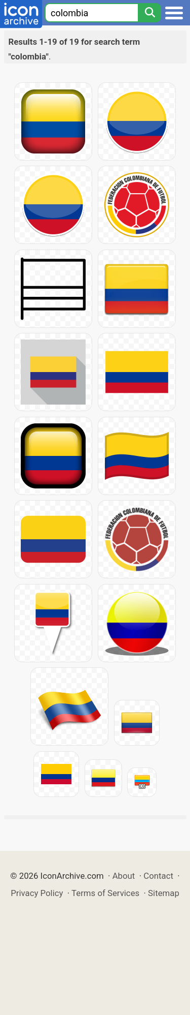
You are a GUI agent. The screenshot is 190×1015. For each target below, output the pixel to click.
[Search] (149, 12)
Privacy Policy (37, 893)
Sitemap (163, 893)
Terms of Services (105, 893)
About (123, 876)
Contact (158, 876)
